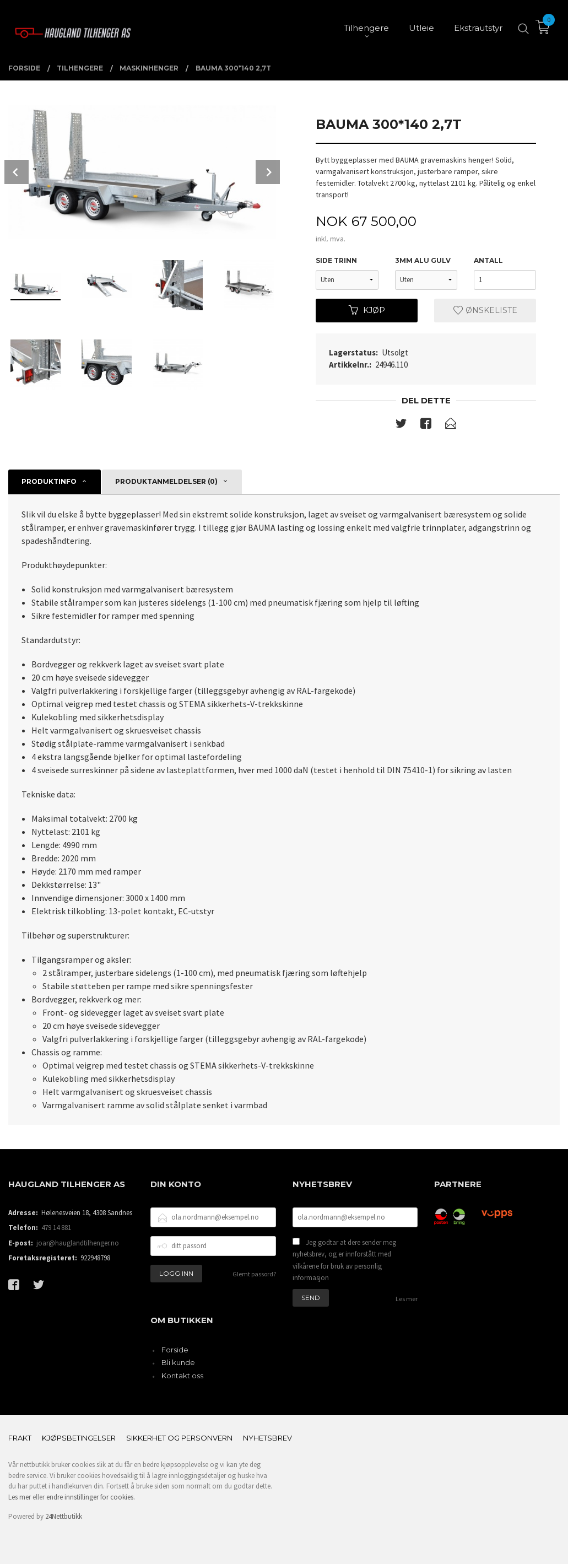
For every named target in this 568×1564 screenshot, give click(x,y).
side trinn (336, 260)
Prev (16, 172)
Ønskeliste (485, 310)
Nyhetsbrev (267, 1437)
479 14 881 (56, 1227)
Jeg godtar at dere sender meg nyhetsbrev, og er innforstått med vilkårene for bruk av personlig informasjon (344, 1260)
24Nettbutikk (63, 1516)
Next (268, 172)
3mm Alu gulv (423, 260)
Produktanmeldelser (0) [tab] (166, 481)
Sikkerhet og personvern (179, 1437)
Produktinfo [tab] (49, 481)
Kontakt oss (182, 1375)
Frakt (19, 1437)
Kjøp (367, 310)
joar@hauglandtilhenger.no (77, 1243)
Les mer (407, 1299)
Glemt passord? (254, 1274)
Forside (174, 1349)
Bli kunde (178, 1362)
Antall (488, 260)
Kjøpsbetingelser (79, 1437)
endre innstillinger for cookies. (90, 1497)
